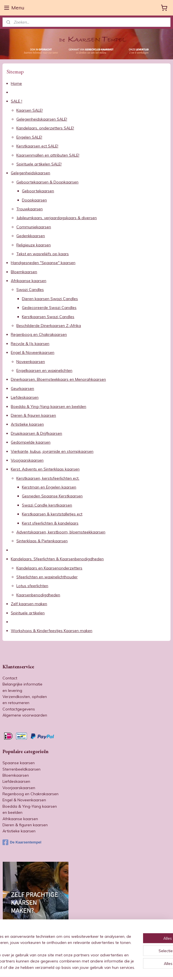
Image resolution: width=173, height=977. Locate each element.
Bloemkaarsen (24, 271)
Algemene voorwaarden (24, 715)
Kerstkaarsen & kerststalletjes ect (52, 513)
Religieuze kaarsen (33, 244)
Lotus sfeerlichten (32, 585)
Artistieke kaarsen (27, 424)
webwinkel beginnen (102, 967)
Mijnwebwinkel (146, 967)
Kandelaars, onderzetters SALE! (45, 128)
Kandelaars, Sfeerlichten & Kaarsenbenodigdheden (57, 558)
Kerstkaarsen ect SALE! (37, 146)
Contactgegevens (18, 709)
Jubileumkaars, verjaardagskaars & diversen (56, 217)
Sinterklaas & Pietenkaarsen (42, 540)
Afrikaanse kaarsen (28, 280)
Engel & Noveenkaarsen (32, 352)
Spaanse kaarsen (18, 762)
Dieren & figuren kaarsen (33, 415)
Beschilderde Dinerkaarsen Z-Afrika (48, 325)
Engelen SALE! (29, 137)
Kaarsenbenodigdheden (38, 594)
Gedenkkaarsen (30, 235)
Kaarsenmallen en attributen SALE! (47, 155)
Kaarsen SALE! (29, 110)
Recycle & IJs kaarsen (30, 343)
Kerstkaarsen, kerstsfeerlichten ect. (47, 478)
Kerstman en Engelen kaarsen (49, 487)
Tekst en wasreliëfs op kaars (42, 253)
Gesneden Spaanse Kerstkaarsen (52, 496)
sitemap (72, 967)
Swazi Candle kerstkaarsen (47, 505)
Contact (9, 678)
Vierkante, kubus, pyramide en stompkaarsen (52, 451)
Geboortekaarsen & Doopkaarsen (47, 182)
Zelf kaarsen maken (29, 603)
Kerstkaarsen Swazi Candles (48, 316)
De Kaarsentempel (21, 842)
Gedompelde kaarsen (30, 442)
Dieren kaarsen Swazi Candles (50, 298)
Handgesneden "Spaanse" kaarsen (43, 262)
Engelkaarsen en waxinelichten (44, 370)
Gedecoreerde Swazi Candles (49, 307)
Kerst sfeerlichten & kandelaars (50, 523)
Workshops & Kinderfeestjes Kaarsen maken (51, 630)
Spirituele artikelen (28, 612)
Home (16, 83)
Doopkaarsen (34, 200)
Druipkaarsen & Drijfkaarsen (36, 433)
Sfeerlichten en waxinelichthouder (47, 576)
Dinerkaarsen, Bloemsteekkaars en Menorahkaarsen (58, 379)
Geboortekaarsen (38, 190)
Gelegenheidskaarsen (30, 172)
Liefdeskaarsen (25, 397)
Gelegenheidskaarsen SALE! (41, 119)
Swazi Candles (30, 289)
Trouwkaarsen (29, 208)
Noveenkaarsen (30, 361)
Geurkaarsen (22, 388)
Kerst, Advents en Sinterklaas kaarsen (45, 469)
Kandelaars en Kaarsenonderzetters (49, 568)
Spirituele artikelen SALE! (39, 164)
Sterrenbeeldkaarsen (21, 769)
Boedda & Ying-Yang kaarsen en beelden (48, 406)
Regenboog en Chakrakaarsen (39, 334)
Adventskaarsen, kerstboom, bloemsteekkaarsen (60, 532)
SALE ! (16, 101)
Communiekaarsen (33, 226)
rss (83, 967)
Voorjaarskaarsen (27, 460)
